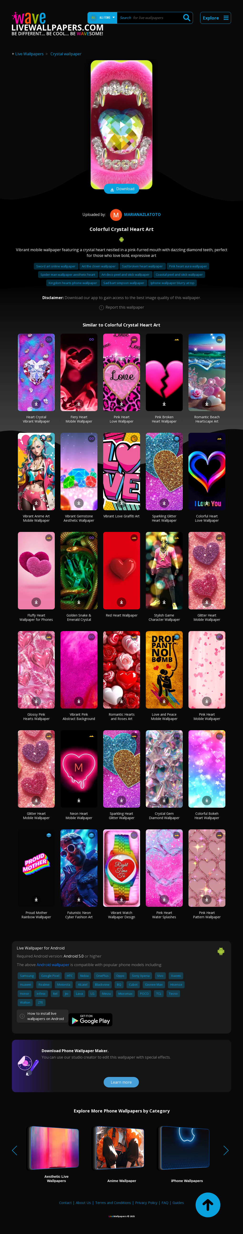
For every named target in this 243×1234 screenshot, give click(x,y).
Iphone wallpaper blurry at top (172, 283)
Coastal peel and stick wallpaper (179, 274)
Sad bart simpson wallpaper (124, 283)
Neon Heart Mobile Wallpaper (79, 815)
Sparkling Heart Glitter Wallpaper (121, 815)
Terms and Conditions (113, 1202)
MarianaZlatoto (135, 214)
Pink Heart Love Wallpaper (121, 419)
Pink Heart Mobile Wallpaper (206, 716)
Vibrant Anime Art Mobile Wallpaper (36, 518)
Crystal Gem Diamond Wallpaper (164, 815)
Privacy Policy (146, 1202)
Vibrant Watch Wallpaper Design (121, 914)
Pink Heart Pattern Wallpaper (207, 914)
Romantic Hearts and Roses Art (122, 716)
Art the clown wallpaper (99, 266)
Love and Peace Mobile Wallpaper (164, 716)
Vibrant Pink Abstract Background (79, 716)
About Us (83, 1202)
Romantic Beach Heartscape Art (207, 419)
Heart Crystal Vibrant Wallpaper (36, 419)
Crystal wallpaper (66, 53)
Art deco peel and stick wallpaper (125, 274)
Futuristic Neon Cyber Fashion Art (79, 914)
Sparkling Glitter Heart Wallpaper (164, 518)
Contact (65, 1202)
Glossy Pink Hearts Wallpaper (36, 716)
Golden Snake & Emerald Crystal (78, 617)
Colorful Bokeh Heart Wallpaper (206, 815)
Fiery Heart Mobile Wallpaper (79, 419)
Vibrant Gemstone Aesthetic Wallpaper (79, 518)
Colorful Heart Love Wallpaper (207, 518)
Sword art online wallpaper (56, 266)
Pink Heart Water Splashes (164, 914)
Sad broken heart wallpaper (142, 266)
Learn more (121, 1082)
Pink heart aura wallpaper (188, 266)
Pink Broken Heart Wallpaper (164, 419)
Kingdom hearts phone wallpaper (73, 283)
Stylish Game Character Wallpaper (164, 617)
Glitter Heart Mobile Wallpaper (206, 617)
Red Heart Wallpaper (121, 615)
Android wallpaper (53, 964)
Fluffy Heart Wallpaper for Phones (36, 617)
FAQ (165, 1202)
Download (121, 189)
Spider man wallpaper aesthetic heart (68, 274)
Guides (178, 1202)
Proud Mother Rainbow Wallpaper (36, 914)
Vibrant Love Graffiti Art (121, 516)
